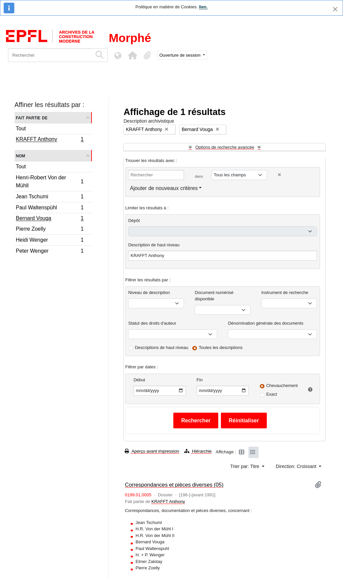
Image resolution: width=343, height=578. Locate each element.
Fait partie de (32, 117)
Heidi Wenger (50, 241)
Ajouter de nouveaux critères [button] (164, 188)
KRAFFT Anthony (50, 140)
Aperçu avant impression (152, 451)
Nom (20, 155)
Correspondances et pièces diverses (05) (174, 485)
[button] (132, 55)
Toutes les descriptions (221, 347)
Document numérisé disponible (214, 296)
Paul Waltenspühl (50, 208)
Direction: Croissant (297, 466)
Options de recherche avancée (224, 147)
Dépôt (134, 220)
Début (139, 379)
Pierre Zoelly (50, 230)
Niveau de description (149, 292)
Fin (200, 379)
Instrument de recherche (284, 292)
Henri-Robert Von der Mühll (50, 181)
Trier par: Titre (245, 466)
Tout (21, 128)
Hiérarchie (198, 451)
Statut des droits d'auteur (152, 323)
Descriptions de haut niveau (161, 347)
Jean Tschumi (50, 197)
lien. (203, 6)
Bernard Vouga (50, 219)
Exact (271, 394)
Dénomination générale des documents (265, 323)
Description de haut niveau (153, 244)
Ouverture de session (180, 55)
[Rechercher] (50, 55)
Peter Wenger (50, 251)
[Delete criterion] (279, 174)
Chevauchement (282, 385)
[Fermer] (335, 9)
